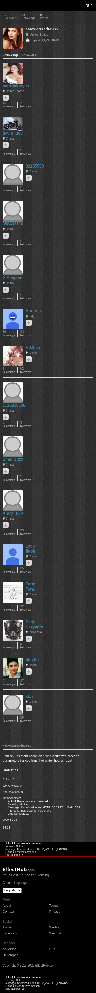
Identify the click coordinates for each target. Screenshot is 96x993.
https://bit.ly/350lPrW (45, 40)
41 (25, 645)
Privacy (54, 911)
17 (25, 682)
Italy (31, 316)
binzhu (32, 660)
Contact (8, 911)
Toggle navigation (6, 5)
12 (25, 608)
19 (9, 333)
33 (25, 532)
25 (25, 570)
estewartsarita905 (42, 29)
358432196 (13, 224)
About (7, 905)
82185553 (35, 166)
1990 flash (30, 548)
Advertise (9, 949)
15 (9, 105)
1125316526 (14, 405)
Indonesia (35, 632)
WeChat (55, 933)
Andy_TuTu (14, 513)
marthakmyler (16, 86)
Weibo (54, 927)
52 (25, 370)
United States (39, 34)
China (10, 138)
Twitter (7, 927)
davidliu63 (13, 133)
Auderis (33, 311)
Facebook (10, 933)
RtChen (33, 347)
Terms (53, 905)
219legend (13, 278)
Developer (10, 955)
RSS (52, 949)
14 (25, 333)
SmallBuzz (13, 459)
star (29, 696)
